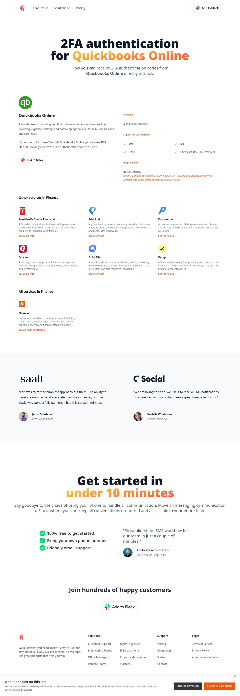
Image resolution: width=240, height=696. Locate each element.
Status (161, 657)
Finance (24, 313)
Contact (162, 664)
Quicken (24, 257)
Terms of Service (202, 644)
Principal (94, 219)
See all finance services (33, 329)
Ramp (162, 257)
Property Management (134, 657)
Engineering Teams (100, 650)
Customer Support (99, 644)
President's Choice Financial (37, 219)
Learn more (26, 690)
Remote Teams (97, 664)
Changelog (164, 650)
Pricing (80, 8)
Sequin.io (159, 555)
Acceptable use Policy (205, 657)
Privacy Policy (200, 650)
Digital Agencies (130, 644)
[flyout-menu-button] (40, 8)
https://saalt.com (42, 419)
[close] (235, 676)
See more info (28, 235)
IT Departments (130, 650)
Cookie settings (188, 686)
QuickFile (94, 257)
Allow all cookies (219, 686)
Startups (125, 664)
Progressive (165, 219)
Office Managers (98, 657)
